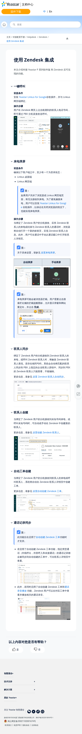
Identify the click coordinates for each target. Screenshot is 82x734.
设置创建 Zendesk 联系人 (46, 432)
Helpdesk (32, 37)
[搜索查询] (45, 24)
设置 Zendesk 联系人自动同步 (48, 376)
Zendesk (43, 37)
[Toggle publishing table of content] (75, 39)
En (50, 11)
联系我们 (8, 725)
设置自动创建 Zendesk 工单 (47, 491)
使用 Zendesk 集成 (15, 41)
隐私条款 (26, 725)
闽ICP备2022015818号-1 (44, 718)
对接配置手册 (19, 37)
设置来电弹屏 (48, 252)
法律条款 (34, 725)
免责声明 (17, 725)
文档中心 (27, 4)
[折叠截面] (68, 39)
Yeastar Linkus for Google (32, 97)
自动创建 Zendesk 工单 (48, 537)
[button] (12, 86)
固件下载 (16, 11)
